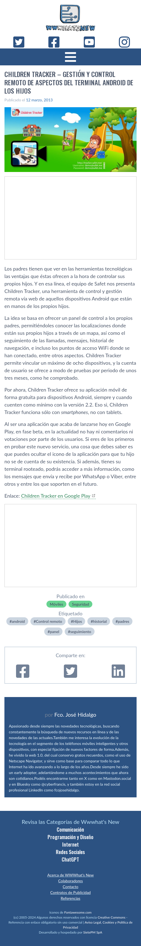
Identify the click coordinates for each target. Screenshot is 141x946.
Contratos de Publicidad (70, 892)
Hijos (77, 621)
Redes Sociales (70, 851)
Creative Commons (111, 917)
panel (54, 631)
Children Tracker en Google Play (55, 496)
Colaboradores (70, 880)
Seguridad (80, 604)
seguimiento (80, 631)
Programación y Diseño (70, 836)
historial (100, 621)
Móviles (56, 604)
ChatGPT (70, 859)
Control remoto (49, 621)
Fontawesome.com (78, 912)
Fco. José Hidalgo (75, 714)
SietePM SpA (92, 932)
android (18, 621)
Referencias (70, 898)
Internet (70, 844)
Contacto (70, 886)
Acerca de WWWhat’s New (70, 875)
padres (123, 621)
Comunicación (70, 829)
